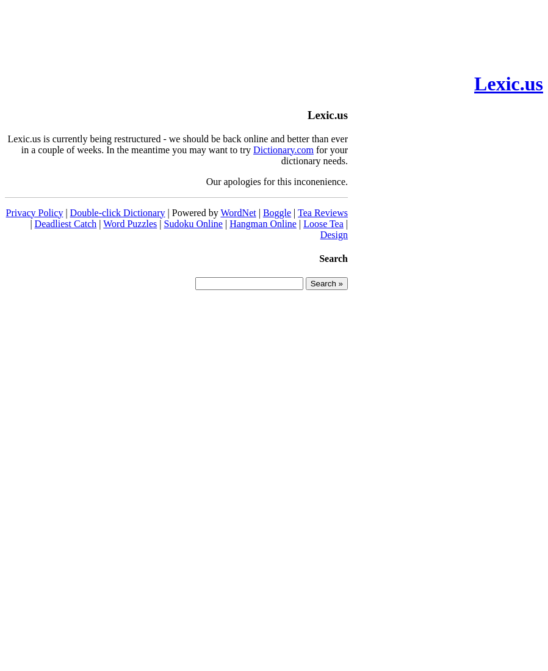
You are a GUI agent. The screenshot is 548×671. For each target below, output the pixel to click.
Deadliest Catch (66, 224)
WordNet (238, 213)
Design (334, 235)
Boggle (277, 213)
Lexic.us (508, 84)
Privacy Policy (34, 213)
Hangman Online (263, 224)
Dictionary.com (283, 150)
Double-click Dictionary (117, 213)
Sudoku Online (193, 224)
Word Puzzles (130, 224)
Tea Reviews (323, 213)
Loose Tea (323, 224)
